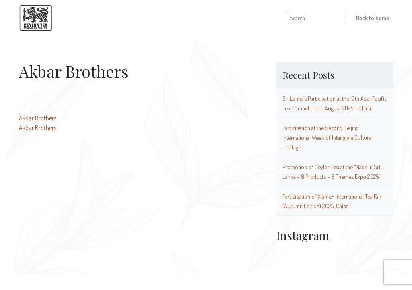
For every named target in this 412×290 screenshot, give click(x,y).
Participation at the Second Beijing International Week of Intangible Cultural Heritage (327, 137)
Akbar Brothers (37, 118)
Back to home (372, 17)
